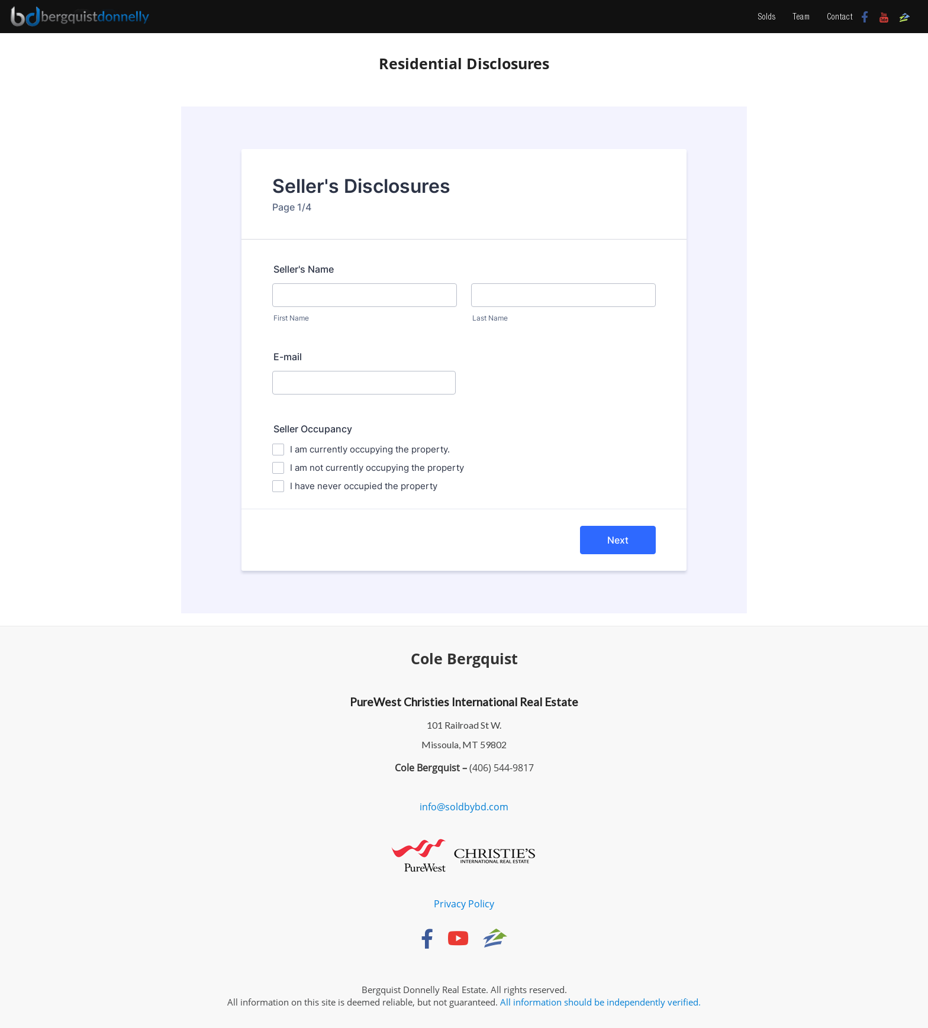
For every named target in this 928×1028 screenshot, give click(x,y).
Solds (767, 16)
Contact (840, 16)
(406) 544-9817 (500, 767)
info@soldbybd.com (464, 806)
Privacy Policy (464, 903)
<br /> (464, 359)
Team (801, 16)
